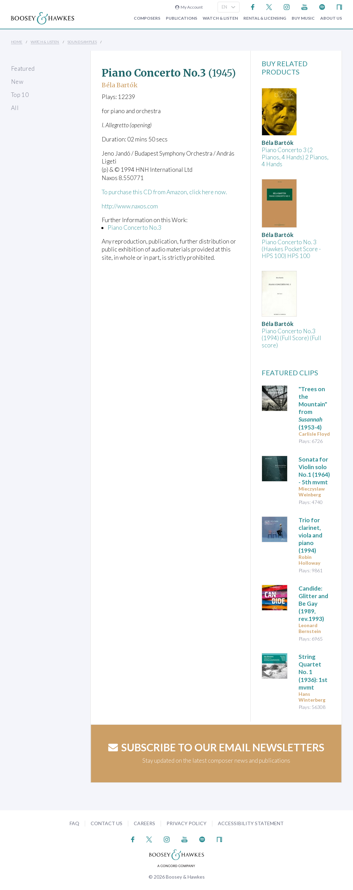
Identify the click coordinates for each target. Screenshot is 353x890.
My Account (189, 7)
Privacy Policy (186, 823)
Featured (23, 68)
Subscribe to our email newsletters (216, 747)
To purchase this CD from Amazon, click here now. (164, 192)
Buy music (303, 18)
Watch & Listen (220, 18)
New (17, 81)
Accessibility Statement (251, 823)
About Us (331, 18)
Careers (144, 823)
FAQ (74, 823)
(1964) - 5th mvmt (314, 471)
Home (16, 42)
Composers (147, 18)
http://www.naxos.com (130, 206)
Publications (181, 18)
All (15, 107)
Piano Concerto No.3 (134, 227)
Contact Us (106, 823)
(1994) (310, 535)
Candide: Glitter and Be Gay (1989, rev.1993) (313, 603)
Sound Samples (82, 42)
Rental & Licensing (264, 18)
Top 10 (20, 94)
